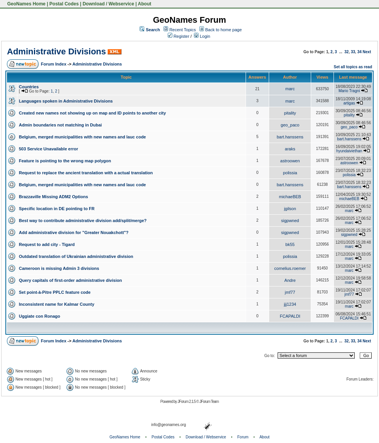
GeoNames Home (25, 4)
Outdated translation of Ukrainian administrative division (76, 256)
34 (359, 52)
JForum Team (209, 401)
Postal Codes (64, 4)
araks (290, 149)
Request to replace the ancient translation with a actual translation (86, 172)
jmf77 (290, 292)
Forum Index (53, 64)
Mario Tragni (349, 91)
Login (202, 36)
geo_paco (290, 125)
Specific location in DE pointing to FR (56, 208)
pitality (290, 113)
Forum (243, 437)
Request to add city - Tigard (47, 244)
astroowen (290, 160)
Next (367, 52)
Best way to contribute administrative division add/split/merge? (83, 220)
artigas (349, 103)
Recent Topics (182, 29)
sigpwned (290, 220)
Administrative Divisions (56, 51)
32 (346, 52)
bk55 (290, 244)
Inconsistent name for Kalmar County (56, 304)
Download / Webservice (108, 4)
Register (178, 36)
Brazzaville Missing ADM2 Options (53, 196)
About (145, 4)
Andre (290, 280)
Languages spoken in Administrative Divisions (66, 101)
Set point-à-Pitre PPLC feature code (55, 292)
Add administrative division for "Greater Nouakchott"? (73, 232)
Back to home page (223, 29)
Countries (29, 86)
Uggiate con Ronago (39, 316)
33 (353, 52)
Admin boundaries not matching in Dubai (60, 125)
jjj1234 (290, 304)
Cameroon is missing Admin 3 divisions (59, 268)
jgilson (290, 208)
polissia (290, 172)
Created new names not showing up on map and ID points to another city (92, 113)
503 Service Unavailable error (48, 149)
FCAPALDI (290, 316)
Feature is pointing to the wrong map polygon (65, 160)
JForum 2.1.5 (186, 401)
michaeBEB (290, 196)
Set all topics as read (353, 67)
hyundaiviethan (349, 151)
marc (290, 88)
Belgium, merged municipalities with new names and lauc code (82, 137)
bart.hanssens (290, 137)
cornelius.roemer (290, 268)
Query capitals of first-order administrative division (70, 280)
